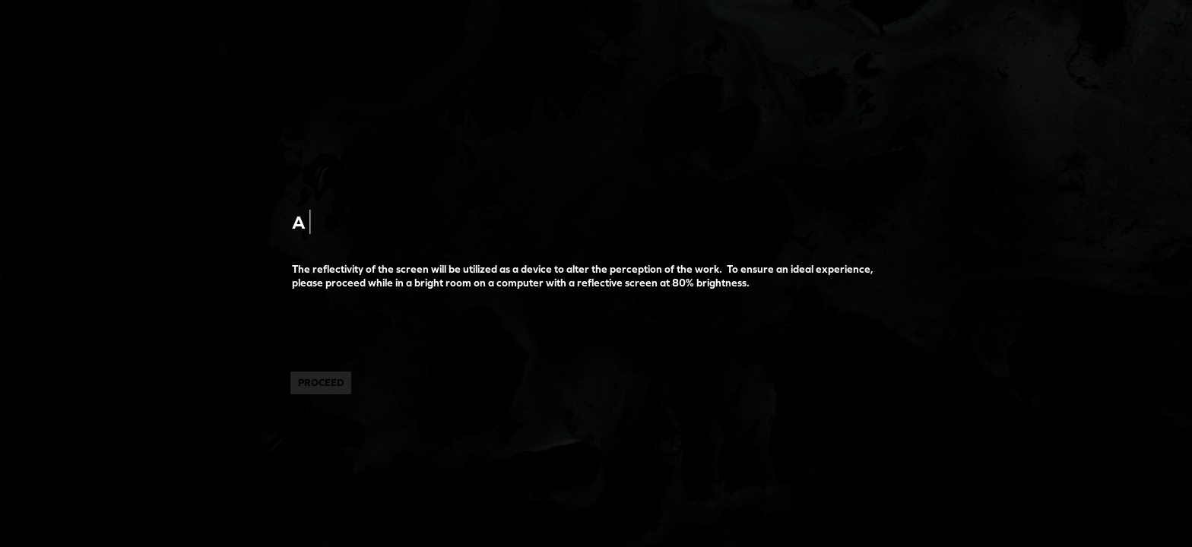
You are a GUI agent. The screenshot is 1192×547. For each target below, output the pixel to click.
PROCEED (321, 382)
